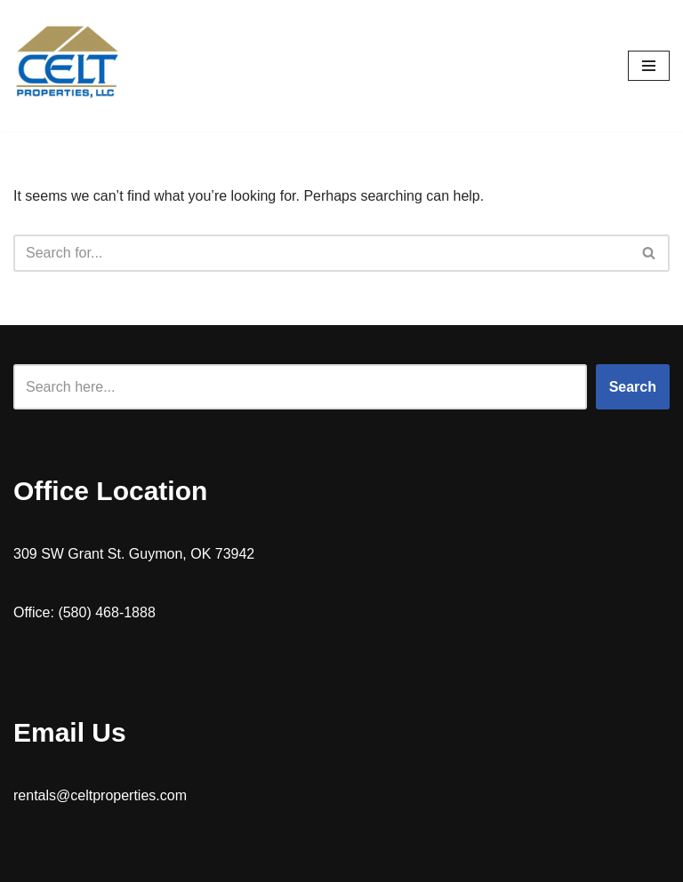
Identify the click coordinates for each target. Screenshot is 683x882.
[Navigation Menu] (649, 66)
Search (632, 386)
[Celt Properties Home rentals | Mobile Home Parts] (66, 65)
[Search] (321, 253)
